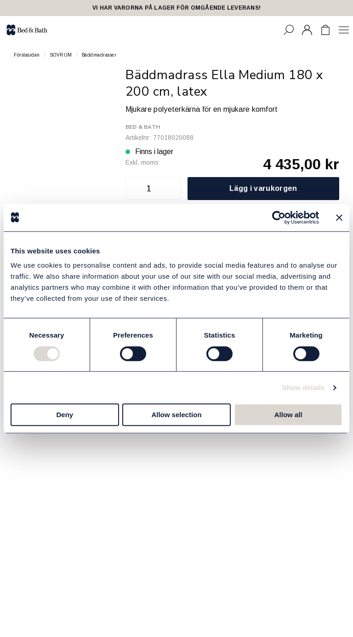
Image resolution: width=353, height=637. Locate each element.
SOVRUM (61, 54)
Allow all (288, 415)
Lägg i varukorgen (263, 188)
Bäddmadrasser (99, 54)
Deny (64, 415)
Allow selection (176, 415)
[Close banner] (339, 217)
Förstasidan (27, 54)
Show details (303, 387)
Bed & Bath (142, 127)
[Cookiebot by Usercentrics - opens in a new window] (279, 217)
